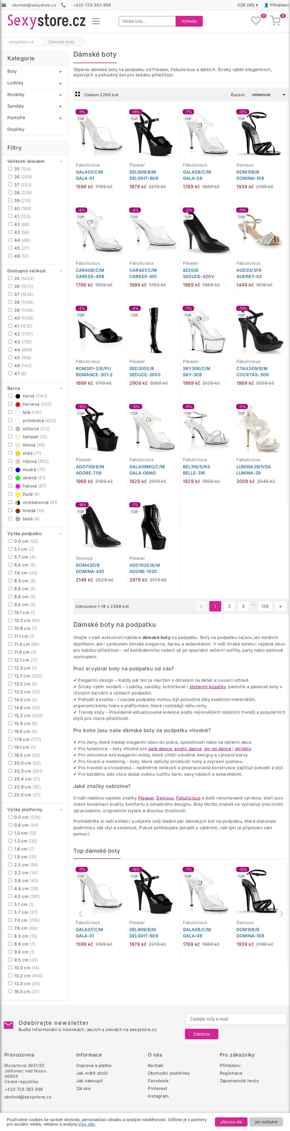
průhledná (32, 420)
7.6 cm (23, 573)
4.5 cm (24, 896)
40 (19, 208)
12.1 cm (23, 660)
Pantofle (16, 117)
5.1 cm (21, 549)
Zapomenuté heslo (239, 1080)
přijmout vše (231, 1122)
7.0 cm (24, 920)
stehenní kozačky (207, 686)
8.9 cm (21, 596)
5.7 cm (21, 557)
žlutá (24, 494)
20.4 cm (24, 779)
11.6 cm (22, 652)
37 (20, 184)
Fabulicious (188, 798)
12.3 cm (22, 668)
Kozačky (15, 94)
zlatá (24, 453)
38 (20, 192)
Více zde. (87, 1124)
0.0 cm (23, 541)
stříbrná (29, 428)
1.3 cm (22, 841)
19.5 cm (24, 755)
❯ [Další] (281, 913)
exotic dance (188, 748)
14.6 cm (24, 707)
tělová (26, 445)
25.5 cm (24, 795)
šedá (24, 518)
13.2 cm (22, 684)
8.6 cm (21, 588)
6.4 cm (21, 565)
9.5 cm (21, 604)
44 (19, 240)
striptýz (243, 748)
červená (30, 404)
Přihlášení (279, 5)
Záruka (83, 1088)
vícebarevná (32, 502)
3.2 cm (23, 872)
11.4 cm (23, 644)
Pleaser (146, 798)
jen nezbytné (266, 1122)
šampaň (27, 436)
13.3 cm (24, 691)
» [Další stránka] (280, 606)
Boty (12, 71)
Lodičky (15, 82)
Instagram (158, 1096)
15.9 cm (22, 723)
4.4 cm (23, 888)
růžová (28, 461)
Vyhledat (189, 21)
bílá (24, 412)
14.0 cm (22, 699)
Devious (165, 798)
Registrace (231, 1073)
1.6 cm (21, 849)
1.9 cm (22, 857)
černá (27, 396)
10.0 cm (23, 967)
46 (18, 256)
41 (19, 216)
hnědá (26, 510)
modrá (26, 469)
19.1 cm (22, 747)
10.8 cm (22, 628)
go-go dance (217, 748)
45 (18, 248)
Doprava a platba (93, 1065)
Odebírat (201, 1034)
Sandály (15, 106)
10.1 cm (21, 612)
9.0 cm (21, 952)
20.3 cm (25, 771)
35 (19, 169)
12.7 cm (25, 676)
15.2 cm (25, 715)
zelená (26, 477)
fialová (27, 486)
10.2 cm (24, 620)
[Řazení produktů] (267, 95)
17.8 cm (24, 739)
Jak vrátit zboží (92, 1073)
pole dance (160, 748)
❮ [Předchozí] (80, 913)
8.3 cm (21, 580)
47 (17, 373)
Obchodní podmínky (169, 1073)
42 (18, 224)
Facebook (158, 1080)
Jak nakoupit (89, 1080)
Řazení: (238, 94)
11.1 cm (21, 636)
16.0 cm (23, 991)
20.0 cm (24, 763)
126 (265, 606)
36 (20, 176)
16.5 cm (22, 731)
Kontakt (156, 1065)
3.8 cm (23, 880)
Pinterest (157, 1088)
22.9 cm (24, 787)
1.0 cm (22, 833)
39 (19, 200)
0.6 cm (23, 825)
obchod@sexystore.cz (28, 1097)
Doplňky (15, 129)
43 (18, 232)
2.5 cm (23, 864)
